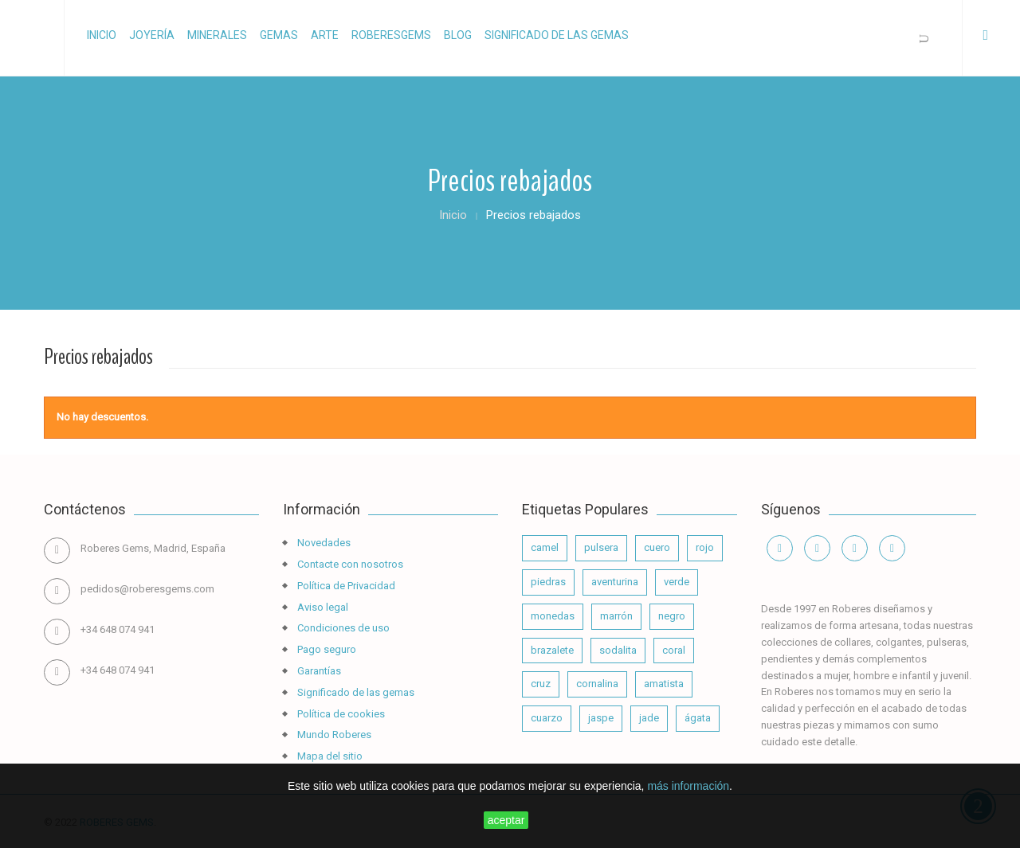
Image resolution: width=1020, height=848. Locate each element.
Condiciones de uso (342, 628)
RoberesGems (391, 35)
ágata (698, 718)
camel (545, 547)
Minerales (217, 35)
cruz (541, 684)
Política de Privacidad (345, 586)
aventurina (614, 582)
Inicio (101, 35)
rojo (705, 547)
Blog (458, 35)
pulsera (601, 547)
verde (676, 582)
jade (649, 718)
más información (688, 786)
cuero (657, 547)
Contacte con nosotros (349, 564)
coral (673, 650)
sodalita (618, 650)
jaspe (601, 718)
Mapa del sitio (329, 756)
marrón (616, 616)
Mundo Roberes (333, 735)
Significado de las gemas (556, 35)
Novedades (323, 543)
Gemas (279, 35)
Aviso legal (321, 607)
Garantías (318, 671)
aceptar (506, 820)
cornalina (597, 684)
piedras (548, 582)
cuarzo (547, 718)
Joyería (152, 35)
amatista (664, 684)
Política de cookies (340, 714)
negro (671, 616)
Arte (325, 35)
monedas (553, 616)
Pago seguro (325, 649)
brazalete (552, 650)
